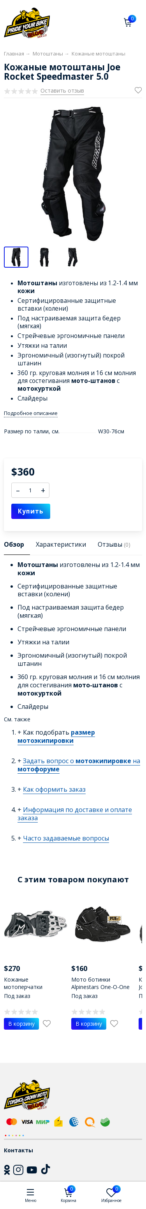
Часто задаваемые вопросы (66, 838)
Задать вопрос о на (79, 765)
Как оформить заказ (54, 789)
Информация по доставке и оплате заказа (75, 813)
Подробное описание (31, 413)
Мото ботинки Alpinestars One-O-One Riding (100, 987)
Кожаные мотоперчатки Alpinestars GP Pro (27, 987)
